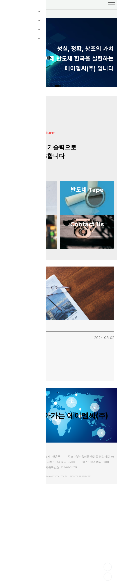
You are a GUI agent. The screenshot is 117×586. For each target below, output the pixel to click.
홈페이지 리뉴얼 (14, 334)
